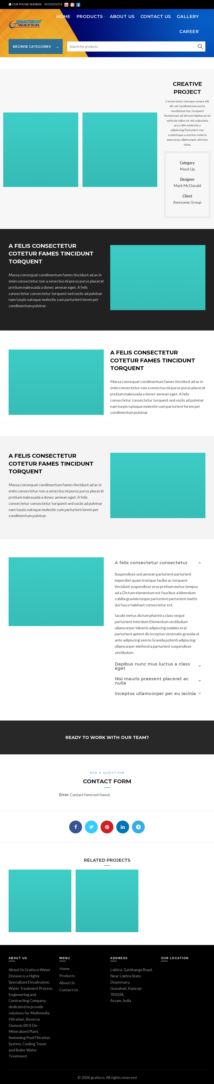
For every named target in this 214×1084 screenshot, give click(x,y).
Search (200, 46)
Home (63, 16)
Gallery (188, 16)
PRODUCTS (89, 16)
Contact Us (156, 16)
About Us (122, 16)
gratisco (97, 1076)
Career (189, 31)
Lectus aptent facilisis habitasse (47, 62)
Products (67, 974)
